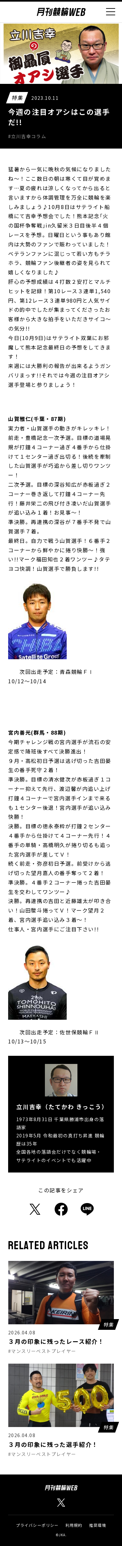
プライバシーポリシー (37, 1525)
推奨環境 (97, 1525)
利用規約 (74, 1525)
